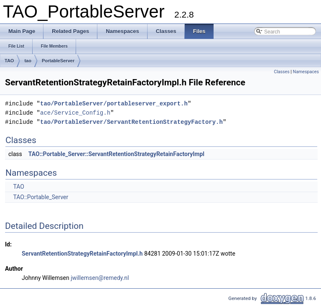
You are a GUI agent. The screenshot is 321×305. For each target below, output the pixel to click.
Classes (281, 71)
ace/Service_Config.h (75, 113)
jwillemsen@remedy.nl (100, 277)
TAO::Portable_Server (40, 197)
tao (27, 60)
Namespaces (306, 71)
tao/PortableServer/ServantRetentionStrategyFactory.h (131, 122)
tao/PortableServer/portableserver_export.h (114, 104)
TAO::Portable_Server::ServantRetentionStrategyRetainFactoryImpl (116, 154)
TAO (9, 60)
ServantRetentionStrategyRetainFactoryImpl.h (82, 253)
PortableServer (58, 60)
